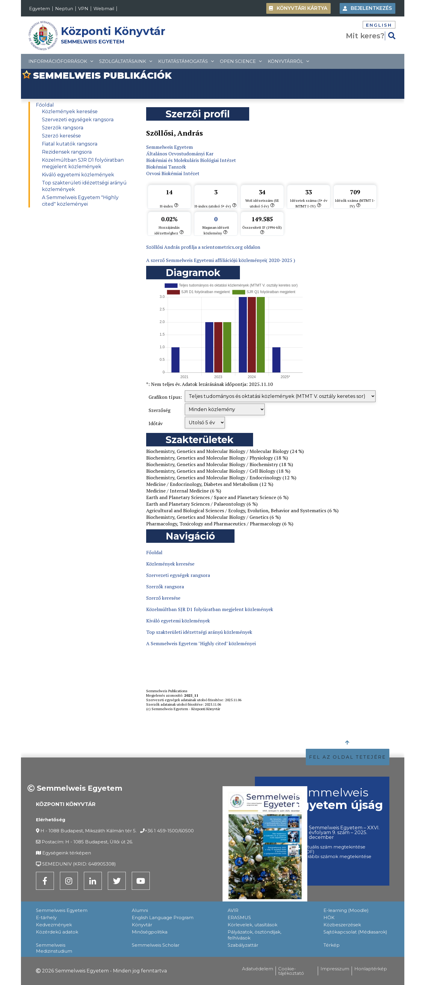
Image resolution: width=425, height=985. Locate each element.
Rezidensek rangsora (67, 152)
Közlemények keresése (70, 111)
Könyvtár (142, 925)
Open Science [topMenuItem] (241, 61)
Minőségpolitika (149, 932)
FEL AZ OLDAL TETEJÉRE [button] (347, 757)
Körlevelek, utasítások (252, 925)
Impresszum (334, 969)
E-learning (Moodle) (346, 910)
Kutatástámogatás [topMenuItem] (186, 61)
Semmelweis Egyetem (169, 147)
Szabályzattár (243, 945)
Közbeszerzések (342, 925)
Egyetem (39, 8)
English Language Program (162, 917)
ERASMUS (239, 917)
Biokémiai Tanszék (166, 166)
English (379, 25)
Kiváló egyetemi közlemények (78, 175)
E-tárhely (46, 917)
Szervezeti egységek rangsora (78, 119)
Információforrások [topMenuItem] (60, 61)
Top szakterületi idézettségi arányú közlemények (199, 632)
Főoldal (45, 105)
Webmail (103, 8)
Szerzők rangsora (62, 128)
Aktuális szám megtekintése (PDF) (333, 849)
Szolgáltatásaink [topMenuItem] (125, 61)
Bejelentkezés (371, 8)
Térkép (331, 945)
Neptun (64, 8)
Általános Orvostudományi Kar (180, 153)
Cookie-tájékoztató (291, 971)
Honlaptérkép (370, 969)
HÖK (329, 917)
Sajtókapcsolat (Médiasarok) (355, 932)
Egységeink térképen (66, 853)
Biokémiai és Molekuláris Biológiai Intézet (191, 160)
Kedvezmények (54, 925)
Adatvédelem (257, 969)
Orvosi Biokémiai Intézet (172, 173)
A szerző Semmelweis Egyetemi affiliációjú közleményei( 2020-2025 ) (220, 260)
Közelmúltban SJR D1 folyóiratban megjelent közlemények (209, 609)
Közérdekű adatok (57, 932)
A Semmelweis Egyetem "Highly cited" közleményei (201, 643)
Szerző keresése (61, 136)
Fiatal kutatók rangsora (69, 144)
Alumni (140, 910)
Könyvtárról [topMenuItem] (288, 61)
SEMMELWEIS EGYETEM (92, 42)
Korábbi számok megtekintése (336, 856)
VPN (83, 8)
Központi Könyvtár (113, 31)
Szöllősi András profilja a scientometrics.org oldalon (203, 247)
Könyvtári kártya (302, 8)
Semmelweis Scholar (155, 945)
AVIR (233, 910)
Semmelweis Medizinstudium (54, 948)
